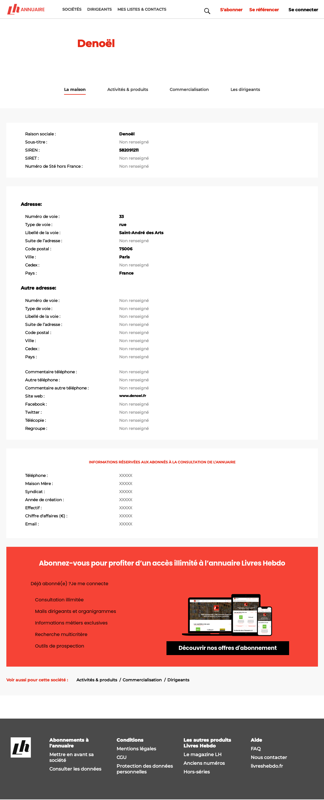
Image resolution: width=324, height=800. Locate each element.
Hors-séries (196, 772)
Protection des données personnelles (145, 769)
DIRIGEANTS (99, 9)
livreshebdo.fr (267, 766)
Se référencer (261, 9)
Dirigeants (178, 680)
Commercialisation (142, 680)
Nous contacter (269, 757)
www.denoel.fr (132, 395)
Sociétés (71, 9)
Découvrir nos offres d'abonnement (227, 648)
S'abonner (226, 9)
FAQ (256, 749)
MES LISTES (141, 9)
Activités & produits (96, 680)
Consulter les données (75, 769)
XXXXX (125, 475)
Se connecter (302, 9)
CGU (122, 757)
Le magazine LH (202, 755)
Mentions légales (136, 749)
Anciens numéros (204, 763)
